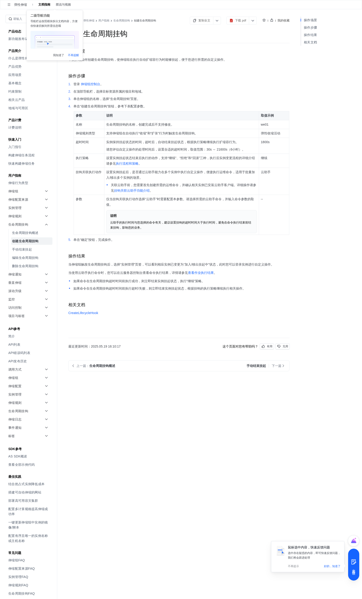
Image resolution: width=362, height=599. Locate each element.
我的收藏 (284, 20)
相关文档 (310, 42)
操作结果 (310, 35)
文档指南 (44, 4)
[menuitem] (29, 66)
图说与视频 (63, 4)
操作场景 (310, 20)
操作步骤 (310, 27)
